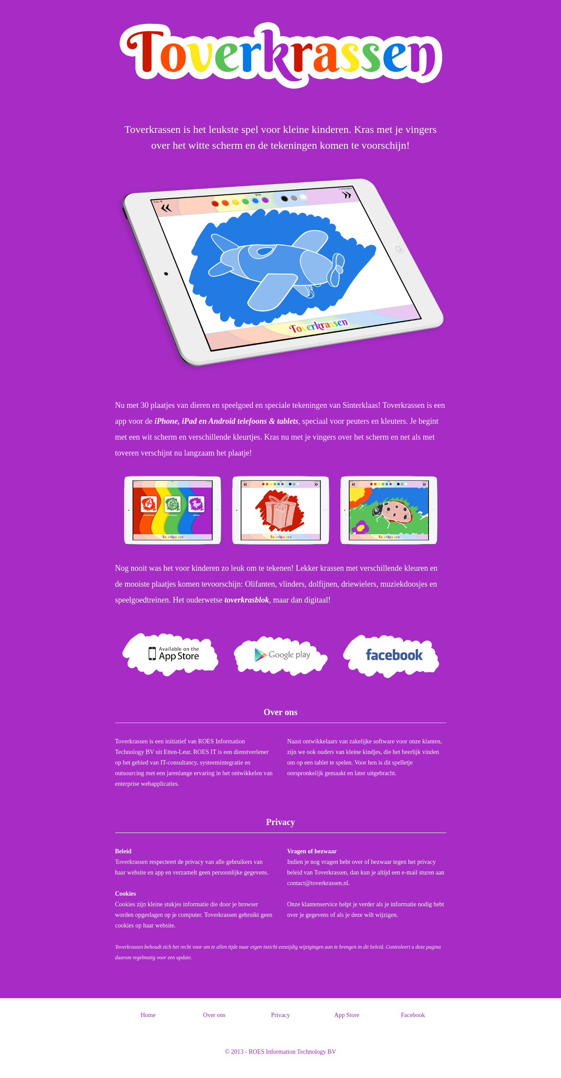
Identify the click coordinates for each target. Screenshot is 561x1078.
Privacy (280, 1015)
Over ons (214, 1015)
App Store (346, 1015)
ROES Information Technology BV (292, 1051)
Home (147, 1015)
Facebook (413, 1015)
